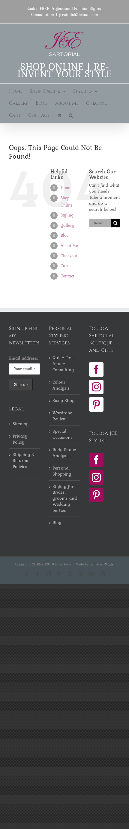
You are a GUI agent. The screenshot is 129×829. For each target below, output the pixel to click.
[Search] (115, 223)
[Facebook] (96, 369)
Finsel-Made (104, 564)
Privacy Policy (20, 439)
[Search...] (100, 223)
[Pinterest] (96, 404)
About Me (69, 245)
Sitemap (20, 424)
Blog (65, 235)
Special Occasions (62, 435)
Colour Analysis (61, 385)
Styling (67, 215)
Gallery (67, 225)
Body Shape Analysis (64, 453)
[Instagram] (96, 387)
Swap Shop (63, 401)
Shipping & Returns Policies (23, 461)
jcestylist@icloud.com (78, 14)
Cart (64, 266)
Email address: (23, 358)
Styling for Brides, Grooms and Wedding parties (64, 499)
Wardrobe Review (62, 416)
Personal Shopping (61, 471)
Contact (67, 276)
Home (66, 188)
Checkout (69, 256)
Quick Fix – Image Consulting (64, 364)
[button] (71, 115)
